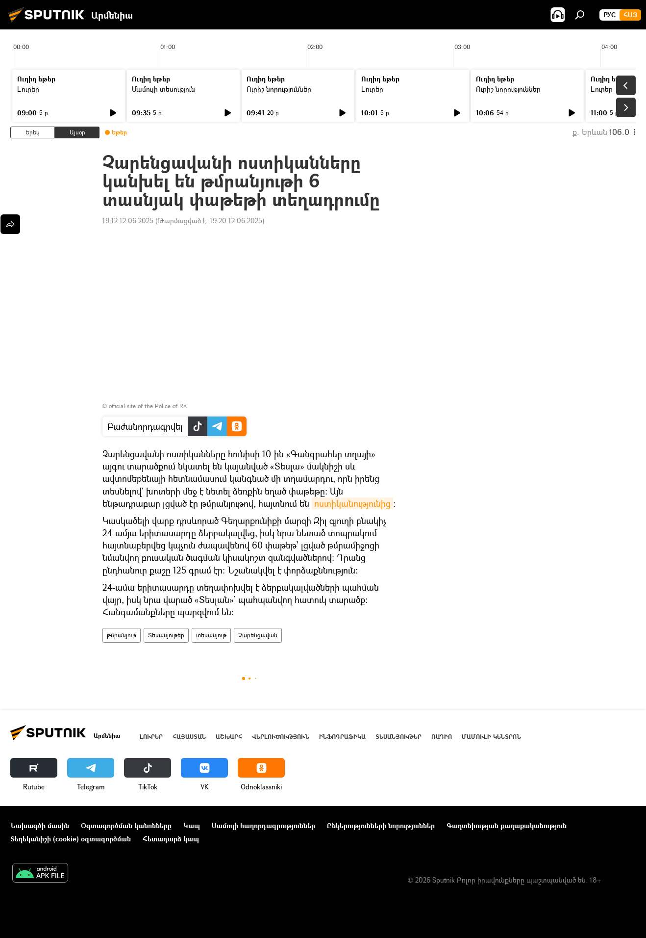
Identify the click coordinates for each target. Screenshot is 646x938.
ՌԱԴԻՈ (441, 736)
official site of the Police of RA (148, 406)
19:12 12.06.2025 (127, 220)
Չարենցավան (257, 635)
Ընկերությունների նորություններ (381, 825)
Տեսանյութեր (166, 635)
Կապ (191, 825)
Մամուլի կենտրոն (491, 736)
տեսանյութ (211, 635)
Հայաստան (189, 736)
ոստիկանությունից (352, 503)
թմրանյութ (121, 635)
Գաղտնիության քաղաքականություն (507, 825)
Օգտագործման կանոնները (126, 825)
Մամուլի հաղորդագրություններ (263, 825)
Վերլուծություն (280, 736)
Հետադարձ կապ (171, 838)
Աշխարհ (229, 736)
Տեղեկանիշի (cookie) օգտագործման (70, 838)
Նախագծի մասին (39, 825)
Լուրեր (28, 89)
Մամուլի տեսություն (163, 89)
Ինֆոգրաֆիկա (342, 736)
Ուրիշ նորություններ (279, 89)
